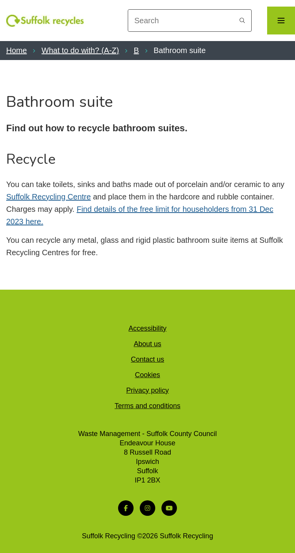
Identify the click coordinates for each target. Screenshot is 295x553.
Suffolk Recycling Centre (48, 196)
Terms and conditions (147, 406)
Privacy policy (147, 390)
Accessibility (147, 328)
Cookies (147, 375)
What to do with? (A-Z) (80, 50)
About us (147, 344)
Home (16, 50)
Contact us (147, 359)
